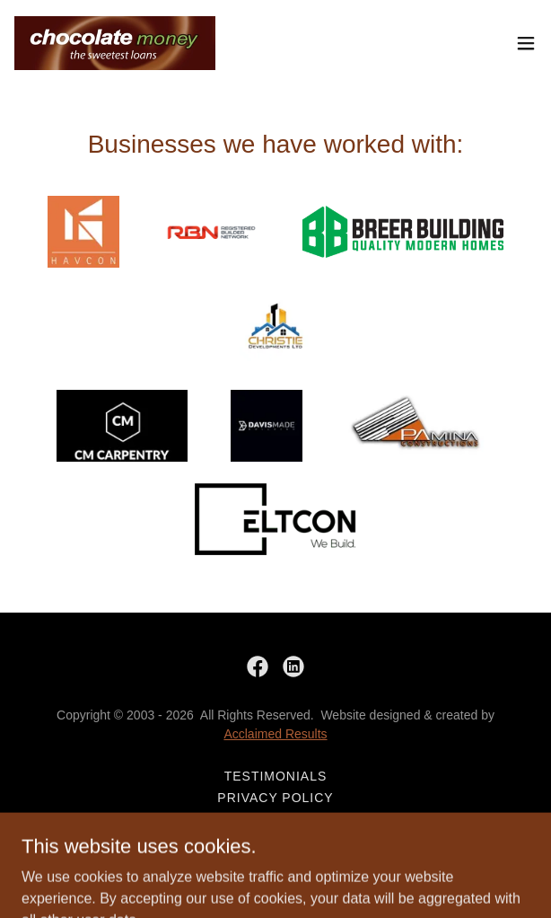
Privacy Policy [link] (275, 797)
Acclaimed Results (275, 734)
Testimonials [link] (276, 776)
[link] (114, 43)
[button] (526, 43)
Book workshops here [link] (276, 819)
